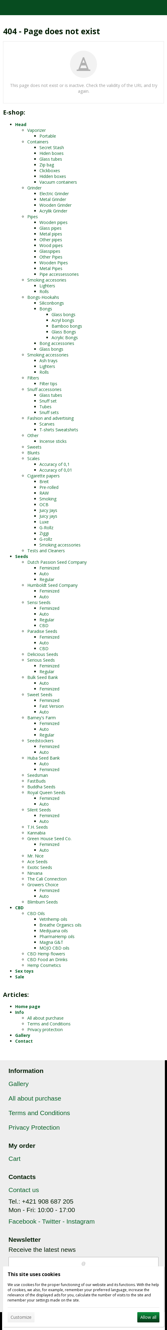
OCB (43, 504)
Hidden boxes (52, 176)
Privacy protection (45, 1029)
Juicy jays (48, 516)
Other (32, 435)
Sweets (34, 447)
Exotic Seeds (39, 867)
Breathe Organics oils (60, 925)
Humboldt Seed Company (52, 585)
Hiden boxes (51, 153)
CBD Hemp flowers (46, 954)
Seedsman (37, 775)
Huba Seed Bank (43, 758)
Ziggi (44, 533)
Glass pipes (50, 228)
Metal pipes (50, 234)
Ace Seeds (37, 861)
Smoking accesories (46, 280)
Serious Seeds (41, 660)
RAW (44, 493)
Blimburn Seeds (42, 902)
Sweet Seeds (39, 694)
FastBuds (36, 781)
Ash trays (48, 360)
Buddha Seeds (41, 787)
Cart (14, 1158)
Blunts (33, 453)
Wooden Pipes (53, 263)
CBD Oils (36, 913)
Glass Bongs (64, 332)
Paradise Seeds (42, 631)
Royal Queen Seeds (46, 792)
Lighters (47, 286)
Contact (24, 1041)
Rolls (44, 291)
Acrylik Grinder (53, 211)
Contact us (23, 1189)
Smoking (47, 499)
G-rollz (45, 539)
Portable (47, 136)
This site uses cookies (34, 1274)
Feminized (49, 568)
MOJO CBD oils (54, 948)
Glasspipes (49, 251)
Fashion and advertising (50, 418)
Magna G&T (51, 942)
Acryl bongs (63, 320)
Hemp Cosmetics (44, 965)
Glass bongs (63, 314)
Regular (46, 579)
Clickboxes (49, 170)
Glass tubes (50, 159)
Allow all (148, 1317)
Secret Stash (51, 147)
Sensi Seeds (39, 602)
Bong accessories (56, 343)
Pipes (32, 216)
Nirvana (34, 873)
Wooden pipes (53, 222)
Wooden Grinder (55, 205)
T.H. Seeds (37, 827)
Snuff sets (49, 412)
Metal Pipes (50, 268)
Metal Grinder (52, 199)
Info (19, 1012)
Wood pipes (51, 245)
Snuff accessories (44, 389)
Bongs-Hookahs (43, 297)
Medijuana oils (53, 931)
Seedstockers (40, 741)
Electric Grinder (54, 193)
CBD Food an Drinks (47, 959)
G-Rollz (46, 527)
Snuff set (48, 401)
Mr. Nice (35, 856)
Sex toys (24, 971)
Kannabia (36, 833)
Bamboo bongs (67, 326)
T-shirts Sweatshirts (58, 430)
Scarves (47, 424)
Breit (44, 481)
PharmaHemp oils (57, 936)
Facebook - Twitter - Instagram (51, 1221)
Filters (33, 378)
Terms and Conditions (49, 1024)
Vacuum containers (58, 182)
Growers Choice (42, 884)
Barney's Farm (41, 717)
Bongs (45, 309)
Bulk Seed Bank (42, 677)
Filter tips (48, 383)
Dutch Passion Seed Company (57, 562)
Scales (33, 458)
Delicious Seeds (42, 654)
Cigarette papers (43, 476)
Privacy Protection (34, 1127)
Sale (19, 977)
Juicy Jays (48, 510)
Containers (37, 142)
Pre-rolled (48, 487)
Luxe (44, 522)
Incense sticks (53, 441)
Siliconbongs (51, 303)
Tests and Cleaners (46, 550)
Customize (21, 1317)
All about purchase (45, 1018)
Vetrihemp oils (53, 919)
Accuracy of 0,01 (55, 470)
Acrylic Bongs (65, 337)
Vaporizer (36, 130)
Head (20, 124)
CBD (43, 625)
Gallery (22, 1035)
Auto (44, 573)
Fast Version (51, 706)
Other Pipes (50, 257)
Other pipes (50, 239)
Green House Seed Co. (49, 838)
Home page (27, 1006)
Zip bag (46, 165)
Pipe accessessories (59, 274)
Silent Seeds (39, 810)
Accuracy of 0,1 (54, 464)
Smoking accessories (47, 355)
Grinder (34, 188)
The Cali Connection (47, 879)
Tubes (45, 406)
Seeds (21, 556)
